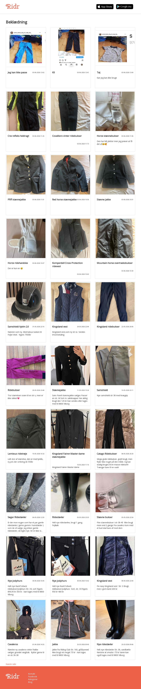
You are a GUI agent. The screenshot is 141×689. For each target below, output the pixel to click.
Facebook (32, 676)
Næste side (11, 664)
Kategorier (32, 679)
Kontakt (31, 673)
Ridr (12, 6)
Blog (30, 682)
